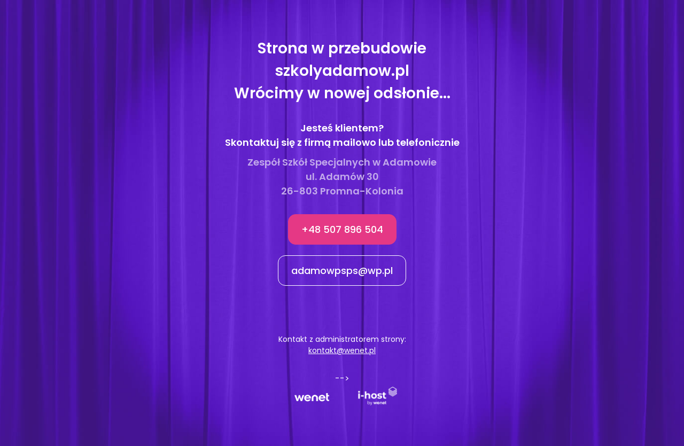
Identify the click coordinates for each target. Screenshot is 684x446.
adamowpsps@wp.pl (342, 270)
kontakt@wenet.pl (342, 350)
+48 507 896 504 (342, 229)
